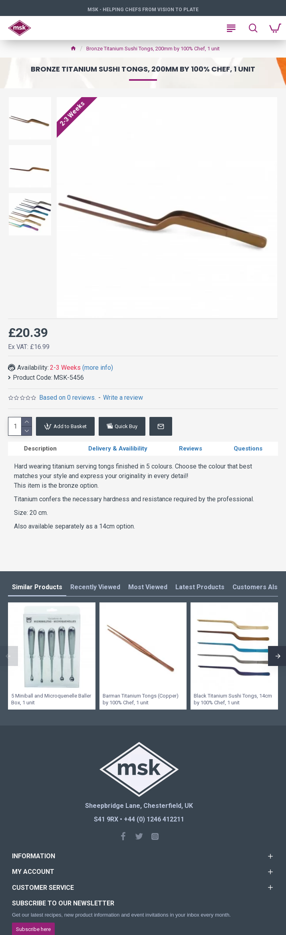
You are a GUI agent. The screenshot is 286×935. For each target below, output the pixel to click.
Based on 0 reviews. (67, 397)
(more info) (97, 367)
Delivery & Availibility (117, 448)
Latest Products (199, 587)
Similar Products (37, 587)
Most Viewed (147, 587)
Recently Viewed (95, 587)
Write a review (123, 397)
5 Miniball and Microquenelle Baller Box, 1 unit (51, 699)
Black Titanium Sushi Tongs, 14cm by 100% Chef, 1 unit (233, 699)
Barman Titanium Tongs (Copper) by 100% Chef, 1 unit (141, 699)
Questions (248, 448)
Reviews (190, 448)
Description (40, 448)
